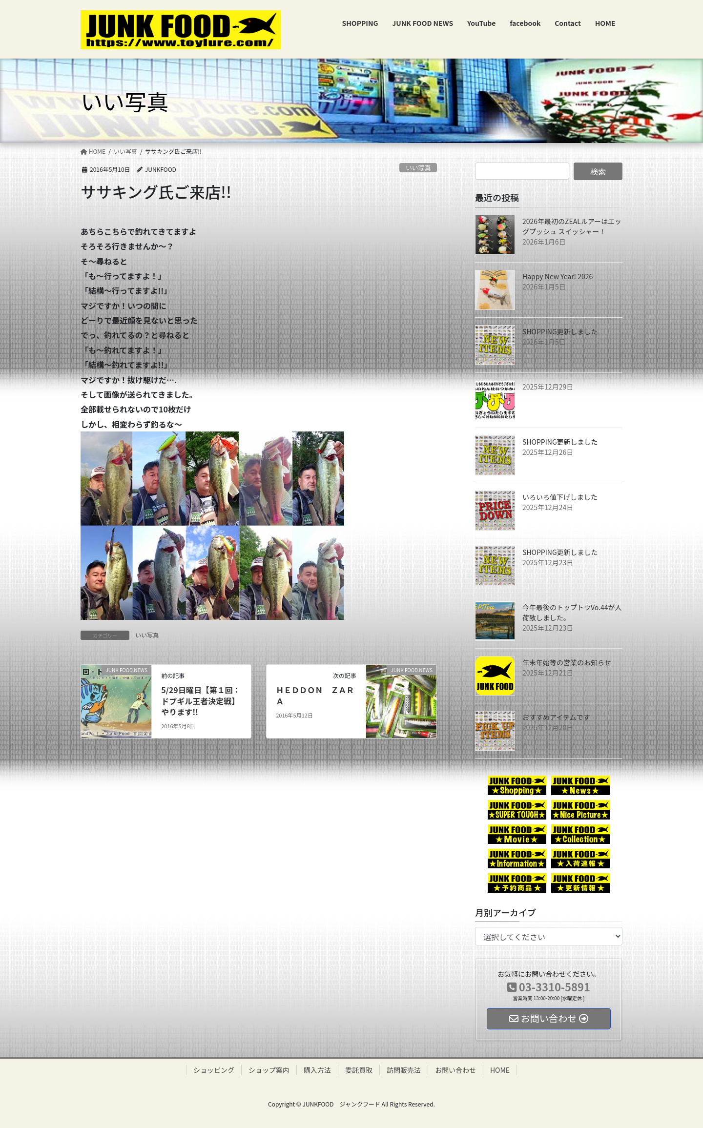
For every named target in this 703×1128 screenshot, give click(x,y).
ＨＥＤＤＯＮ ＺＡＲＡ (315, 695)
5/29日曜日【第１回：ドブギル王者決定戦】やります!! (201, 701)
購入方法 (317, 1070)
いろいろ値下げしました (560, 497)
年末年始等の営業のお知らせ (566, 662)
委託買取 (358, 1070)
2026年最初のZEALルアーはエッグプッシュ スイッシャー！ (571, 226)
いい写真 (418, 167)
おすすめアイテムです (556, 717)
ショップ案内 (268, 1070)
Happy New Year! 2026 (557, 276)
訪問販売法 (404, 1070)
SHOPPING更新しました (560, 331)
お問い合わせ (455, 1070)
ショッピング (213, 1070)
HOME (500, 1070)
